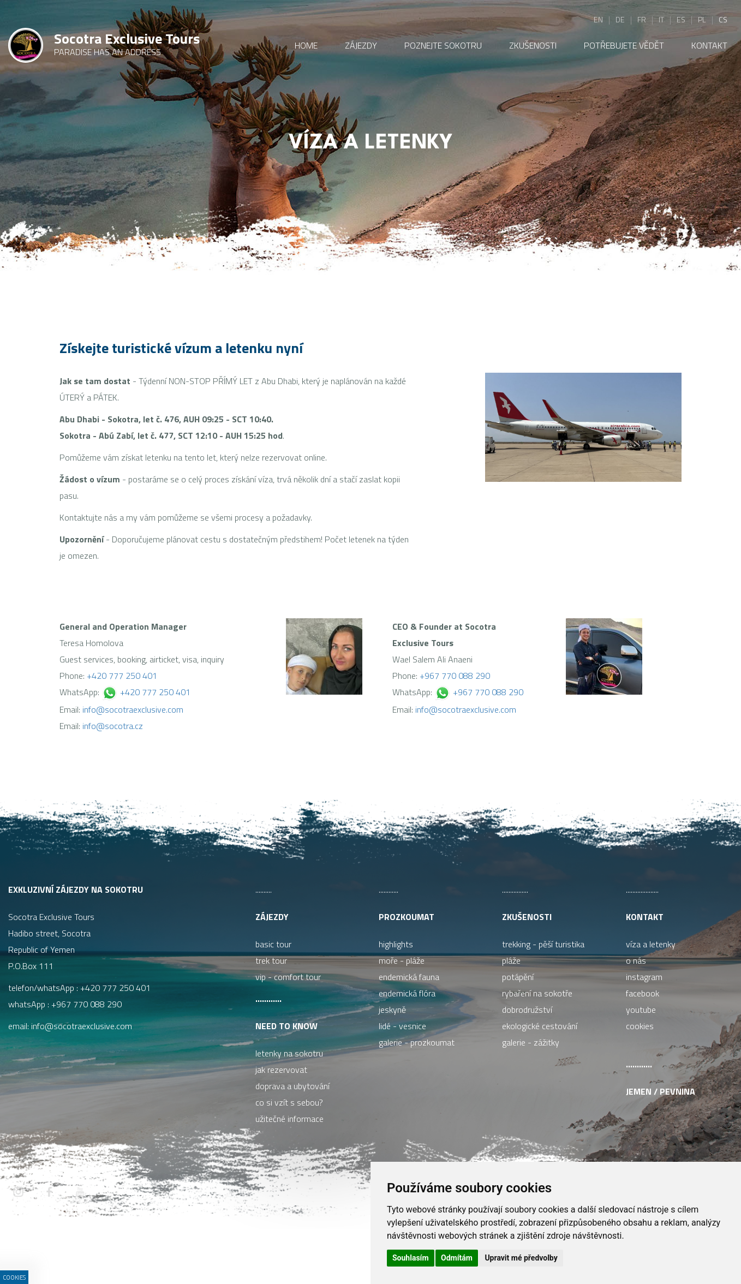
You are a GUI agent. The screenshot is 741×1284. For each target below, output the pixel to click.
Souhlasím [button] (410, 1257)
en (598, 19)
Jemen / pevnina (660, 1091)
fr (641, 19)
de (620, 19)
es (681, 19)
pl (702, 19)
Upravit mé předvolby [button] (521, 1257)
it (661, 19)
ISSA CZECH (272, 1253)
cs (723, 19)
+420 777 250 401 (122, 675)
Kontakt (645, 916)
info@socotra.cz (112, 725)
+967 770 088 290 (455, 675)
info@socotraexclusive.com (132, 709)
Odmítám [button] (457, 1257)
